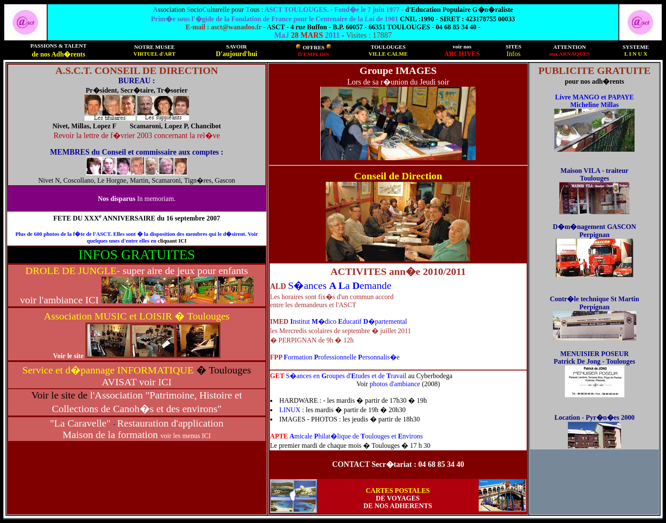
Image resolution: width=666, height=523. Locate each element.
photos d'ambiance (396, 383)
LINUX (290, 409)
